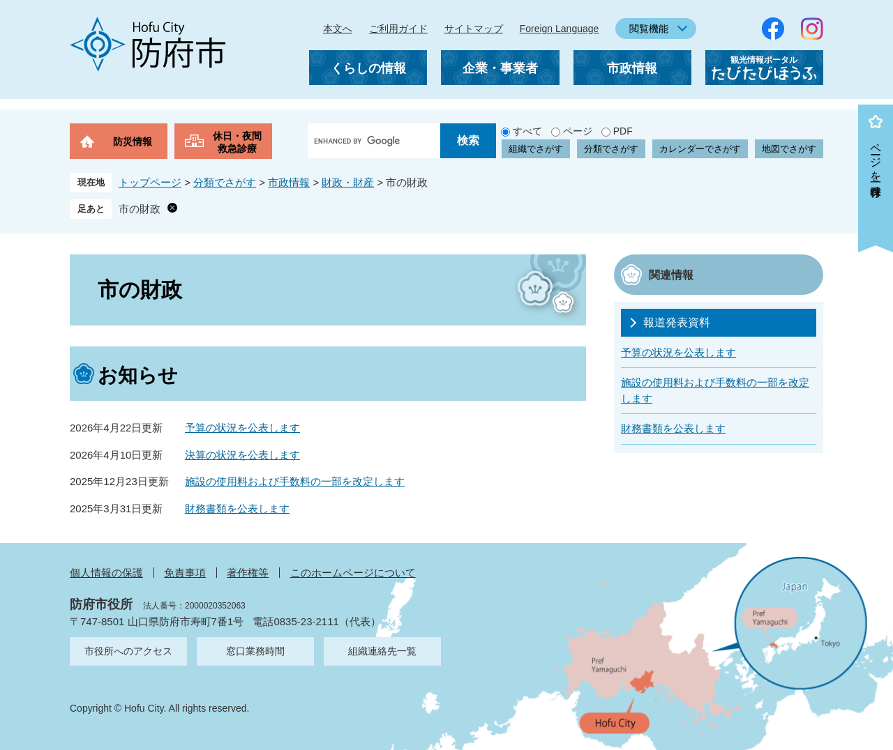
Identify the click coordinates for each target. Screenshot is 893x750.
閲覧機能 (648, 28)
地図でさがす (789, 149)
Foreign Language (559, 28)
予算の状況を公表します (242, 428)
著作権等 (248, 573)
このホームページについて (353, 573)
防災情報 (132, 141)
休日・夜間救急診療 (237, 142)
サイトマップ (473, 28)
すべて (527, 131)
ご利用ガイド (398, 28)
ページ (577, 131)
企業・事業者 (500, 68)
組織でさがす (536, 149)
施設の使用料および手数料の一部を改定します (295, 481)
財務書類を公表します (237, 508)
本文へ (337, 28)
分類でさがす (611, 149)
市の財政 (139, 209)
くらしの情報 (368, 68)
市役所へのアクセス (128, 651)
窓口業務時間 (255, 651)
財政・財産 (348, 182)
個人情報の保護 (106, 573)
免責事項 (185, 573)
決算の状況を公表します (242, 455)
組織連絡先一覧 (382, 651)
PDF (623, 131)
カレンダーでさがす (700, 149)
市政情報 (632, 68)
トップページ (150, 182)
